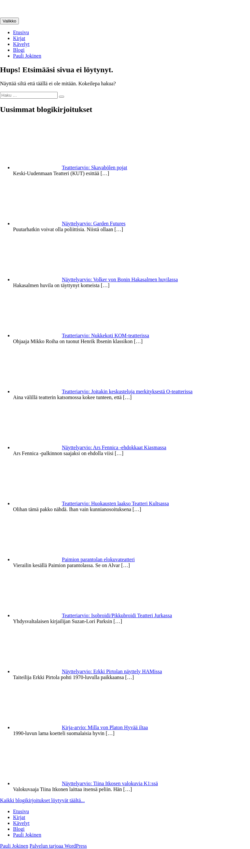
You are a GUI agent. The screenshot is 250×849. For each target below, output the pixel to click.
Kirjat (19, 38)
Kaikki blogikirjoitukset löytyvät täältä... (42, 800)
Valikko (9, 21)
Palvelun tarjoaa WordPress (58, 846)
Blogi (19, 50)
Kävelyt (21, 44)
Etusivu (21, 32)
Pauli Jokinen (27, 56)
